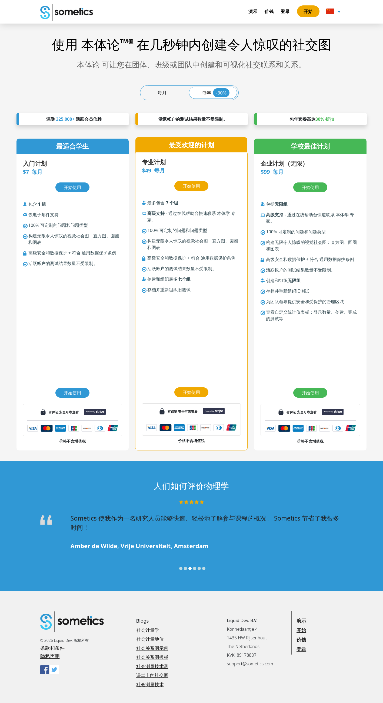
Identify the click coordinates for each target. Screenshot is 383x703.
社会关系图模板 (152, 657)
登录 (285, 11)
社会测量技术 (150, 684)
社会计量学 (147, 630)
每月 (162, 92)
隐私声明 (50, 656)
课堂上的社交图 (152, 675)
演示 (253, 11)
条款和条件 (52, 648)
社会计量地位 (150, 639)
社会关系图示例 (152, 648)
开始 (308, 11)
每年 (216, 92)
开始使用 (72, 393)
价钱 (269, 11)
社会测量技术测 (152, 666)
